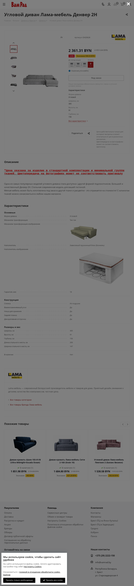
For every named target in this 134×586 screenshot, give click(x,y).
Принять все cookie (53, 580)
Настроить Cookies (33, 566)
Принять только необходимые (19, 580)
